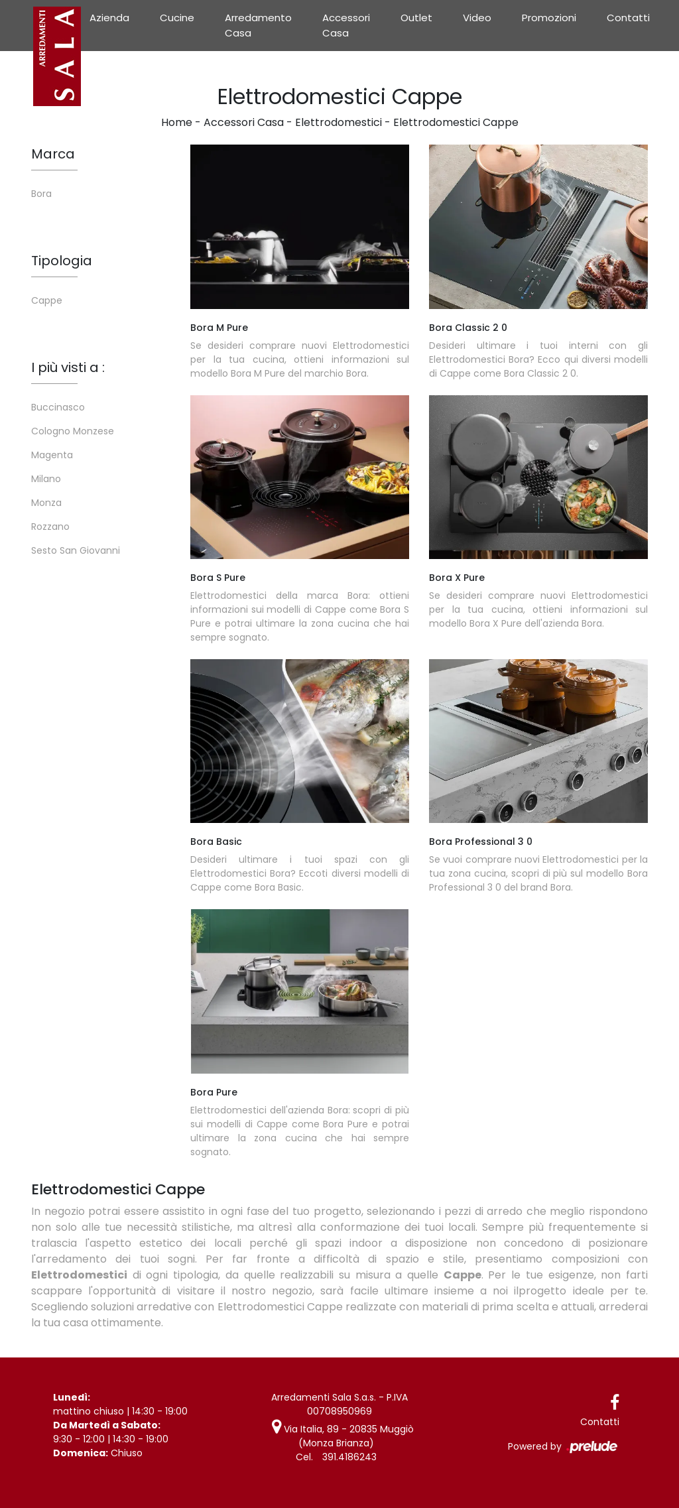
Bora (41, 193)
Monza (46, 502)
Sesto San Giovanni (75, 550)
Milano (46, 478)
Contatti (628, 18)
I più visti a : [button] (68, 367)
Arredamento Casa (258, 25)
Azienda (109, 18)
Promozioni (549, 18)
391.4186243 (349, 1457)
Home (176, 122)
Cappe (46, 300)
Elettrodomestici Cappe (456, 122)
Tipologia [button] (61, 260)
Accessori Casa (346, 25)
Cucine (177, 18)
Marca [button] (53, 154)
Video (477, 18)
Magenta (52, 455)
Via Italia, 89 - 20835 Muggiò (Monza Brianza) (343, 1436)
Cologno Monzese (72, 431)
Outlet (416, 18)
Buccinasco (58, 407)
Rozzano (50, 526)
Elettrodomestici (338, 122)
